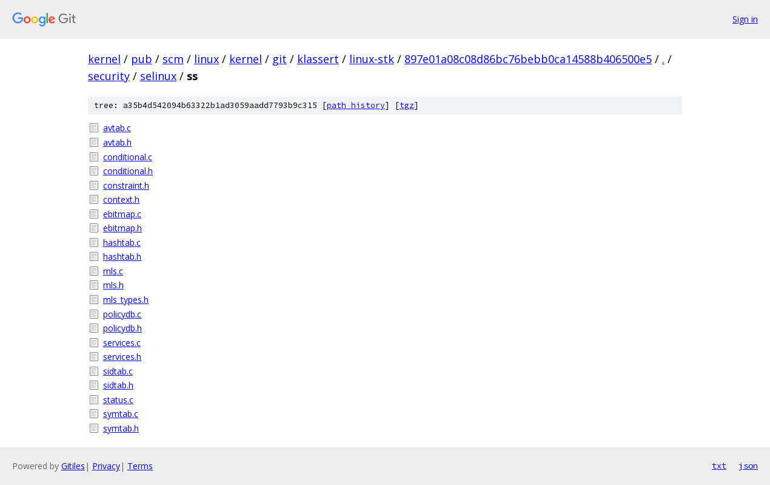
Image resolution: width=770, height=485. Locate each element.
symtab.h (121, 428)
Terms (140, 466)
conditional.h (128, 171)
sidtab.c (118, 371)
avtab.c (117, 128)
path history (356, 105)
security (109, 76)
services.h (122, 356)
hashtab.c (122, 242)
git (279, 59)
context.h (121, 199)
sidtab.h (118, 385)
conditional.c (127, 157)
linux (206, 59)
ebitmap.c (122, 214)
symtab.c (120, 413)
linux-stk (371, 59)
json (748, 465)
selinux (158, 76)
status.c (118, 399)
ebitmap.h (122, 228)
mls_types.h (126, 299)
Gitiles (73, 466)
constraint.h (126, 185)
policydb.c (122, 314)
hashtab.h (122, 256)
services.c (122, 342)
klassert (318, 59)
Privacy (106, 466)
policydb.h (122, 328)
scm (173, 59)
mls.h (113, 285)
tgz (407, 105)
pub (141, 59)
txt (719, 465)
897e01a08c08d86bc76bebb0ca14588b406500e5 (528, 59)
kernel (104, 59)
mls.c (113, 271)
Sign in (745, 19)
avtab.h (117, 142)
